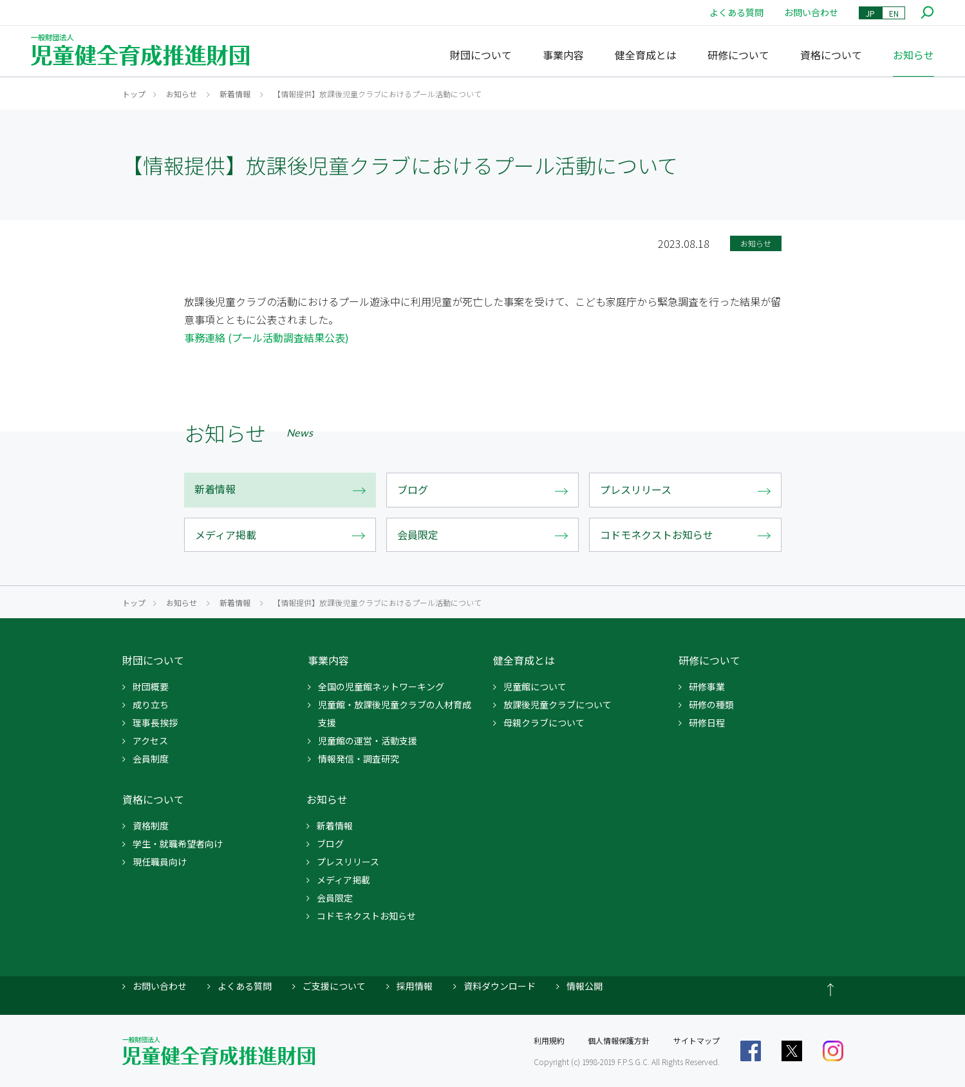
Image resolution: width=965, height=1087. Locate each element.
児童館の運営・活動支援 (367, 740)
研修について (738, 54)
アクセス (150, 740)
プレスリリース (348, 861)
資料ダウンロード (500, 985)
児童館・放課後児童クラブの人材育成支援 (394, 713)
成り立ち (151, 704)
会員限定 (335, 897)
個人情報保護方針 (619, 1040)
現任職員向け (160, 861)
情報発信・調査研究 (358, 758)
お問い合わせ (811, 12)
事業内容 (563, 54)
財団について (481, 54)
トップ (133, 93)
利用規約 (549, 1040)
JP (870, 13)
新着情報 (235, 93)
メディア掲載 (343, 879)
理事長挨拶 (155, 722)
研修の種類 (711, 704)
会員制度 (151, 758)
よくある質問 (736, 12)
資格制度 (151, 825)
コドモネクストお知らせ (366, 915)
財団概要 (151, 686)
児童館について (535, 686)
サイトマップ (696, 1040)
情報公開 (585, 985)
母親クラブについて (544, 722)
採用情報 (415, 985)
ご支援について (334, 985)
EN (894, 13)
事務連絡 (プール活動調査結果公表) (266, 337)
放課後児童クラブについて (557, 704)
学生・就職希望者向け (178, 843)
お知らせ (913, 54)
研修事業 (707, 686)
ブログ (330, 843)
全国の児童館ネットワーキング (381, 686)
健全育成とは (646, 54)
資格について (831, 54)
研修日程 (707, 722)
